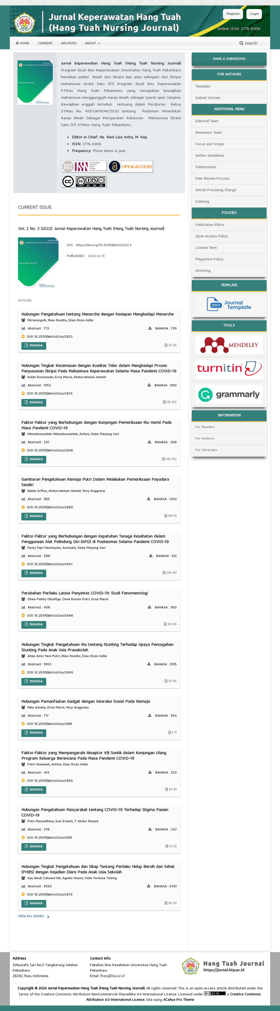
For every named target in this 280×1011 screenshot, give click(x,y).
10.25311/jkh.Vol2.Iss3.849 (53, 673)
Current (45, 43)
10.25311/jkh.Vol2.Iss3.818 (53, 724)
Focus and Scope (210, 144)
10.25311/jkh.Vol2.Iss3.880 (53, 508)
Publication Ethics (210, 225)
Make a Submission (229, 59)
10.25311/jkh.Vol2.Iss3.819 (53, 838)
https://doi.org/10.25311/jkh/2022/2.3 (104, 245)
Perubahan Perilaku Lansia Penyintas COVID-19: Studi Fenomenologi (84, 593)
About (91, 43)
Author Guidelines (210, 156)
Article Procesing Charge (216, 190)
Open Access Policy (212, 236)
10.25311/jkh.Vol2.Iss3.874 (53, 394)
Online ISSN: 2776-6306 (239, 29)
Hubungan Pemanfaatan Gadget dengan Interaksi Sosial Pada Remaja (85, 702)
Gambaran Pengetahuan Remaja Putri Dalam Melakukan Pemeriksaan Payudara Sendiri (95, 482)
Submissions (206, 167)
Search (248, 44)
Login (254, 14)
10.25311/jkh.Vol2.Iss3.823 (53, 337)
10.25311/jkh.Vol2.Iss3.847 (53, 564)
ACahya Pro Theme (178, 1000)
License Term (206, 248)
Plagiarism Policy (209, 259)
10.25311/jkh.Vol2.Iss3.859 (53, 781)
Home (22, 43)
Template (203, 86)
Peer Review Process (213, 179)
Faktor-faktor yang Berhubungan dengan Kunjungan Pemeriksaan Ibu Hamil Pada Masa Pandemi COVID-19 (96, 425)
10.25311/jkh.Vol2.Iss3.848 (53, 616)
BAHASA (36, 346)
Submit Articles (208, 98)
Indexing (202, 202)
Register (233, 14)
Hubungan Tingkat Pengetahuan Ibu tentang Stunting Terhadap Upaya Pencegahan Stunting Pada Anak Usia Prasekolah (97, 647)
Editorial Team (207, 121)
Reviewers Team (209, 133)
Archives (69, 43)
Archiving (203, 271)
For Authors (205, 439)
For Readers (205, 427)
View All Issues (31, 916)
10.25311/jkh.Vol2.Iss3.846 (53, 451)
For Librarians (206, 450)
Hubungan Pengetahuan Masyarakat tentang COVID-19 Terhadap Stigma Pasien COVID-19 (94, 813)
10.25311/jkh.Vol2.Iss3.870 (53, 895)
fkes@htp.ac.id (112, 976)
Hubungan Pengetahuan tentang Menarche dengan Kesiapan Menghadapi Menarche (97, 314)
